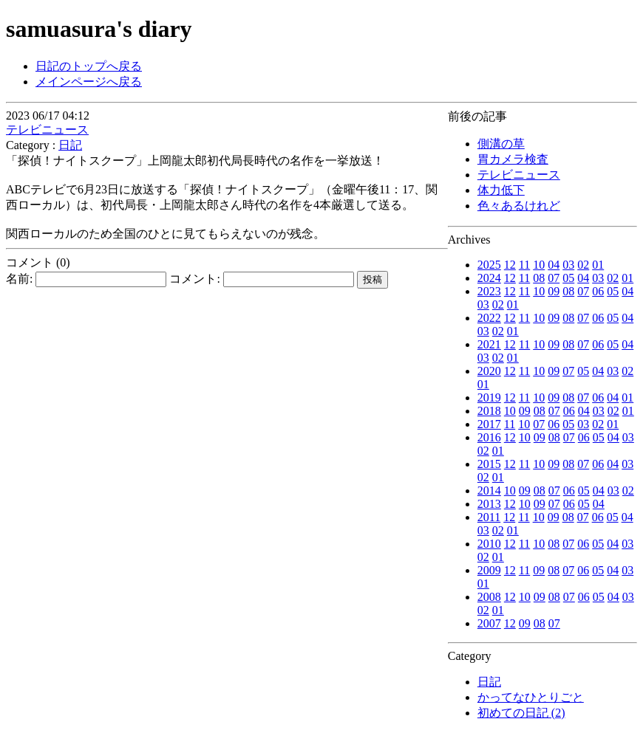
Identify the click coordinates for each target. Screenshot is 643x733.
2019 (489, 397)
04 (553, 264)
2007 (489, 623)
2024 (489, 278)
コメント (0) (38, 262)
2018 (489, 411)
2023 (489, 291)
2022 (489, 318)
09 (553, 291)
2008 (489, 597)
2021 (489, 344)
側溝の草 (501, 143)
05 (568, 278)
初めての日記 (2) (521, 712)
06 (598, 291)
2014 (489, 490)
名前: (86, 278)
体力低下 (501, 190)
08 (539, 278)
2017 (489, 424)
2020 (489, 371)
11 (524, 264)
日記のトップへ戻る (88, 66)
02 (583, 264)
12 (510, 264)
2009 (489, 570)
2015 (489, 464)
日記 (489, 681)
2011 (488, 517)
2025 (489, 264)
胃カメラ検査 (512, 159)
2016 (489, 437)
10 (539, 264)
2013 (489, 504)
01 (598, 264)
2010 (489, 543)
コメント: (261, 278)
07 (553, 278)
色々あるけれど (518, 205)
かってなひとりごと (530, 697)
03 (568, 264)
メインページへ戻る (88, 81)
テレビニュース (518, 174)
